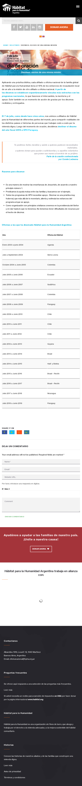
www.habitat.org (35, 699)
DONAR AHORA (59, 27)
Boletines (14, 45)
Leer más (8, 690)
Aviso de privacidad (12, 771)
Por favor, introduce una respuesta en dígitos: (21, 483)
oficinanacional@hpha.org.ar (22, 659)
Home (5, 45)
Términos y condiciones (14, 777)
